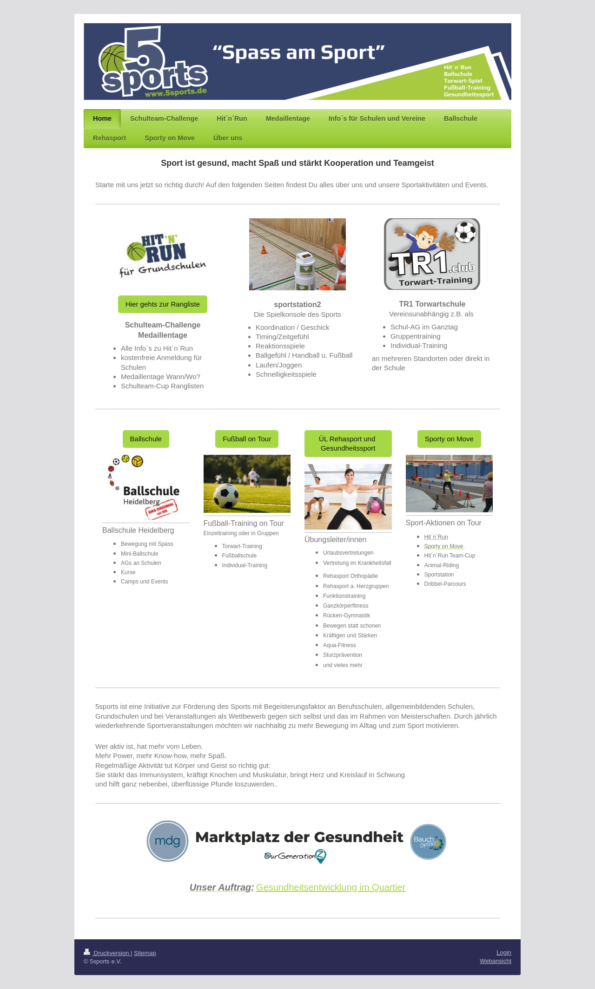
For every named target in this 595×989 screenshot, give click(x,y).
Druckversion (107, 953)
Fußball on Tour (247, 439)
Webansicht (495, 960)
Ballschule (146, 439)
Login (503, 952)
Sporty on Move (449, 439)
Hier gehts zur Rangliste (163, 304)
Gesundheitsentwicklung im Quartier (330, 887)
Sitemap (145, 953)
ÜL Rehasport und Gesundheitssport (348, 443)
